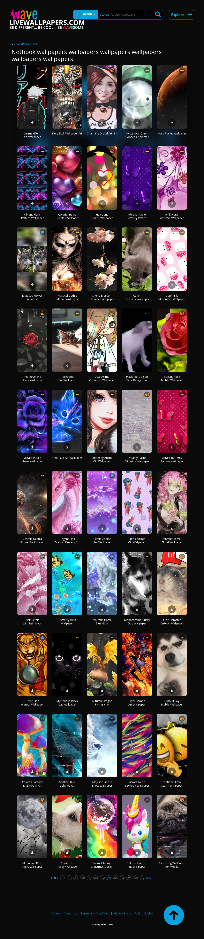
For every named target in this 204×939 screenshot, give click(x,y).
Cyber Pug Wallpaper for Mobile (172, 864)
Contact (56, 913)
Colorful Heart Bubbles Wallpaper (67, 216)
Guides (148, 913)
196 (122, 877)
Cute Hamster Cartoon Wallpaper (172, 621)
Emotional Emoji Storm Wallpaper (171, 783)
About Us (71, 913)
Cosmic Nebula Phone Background (32, 540)
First (54, 877)
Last (149, 877)
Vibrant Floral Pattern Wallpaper (32, 216)
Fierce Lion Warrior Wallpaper (32, 702)
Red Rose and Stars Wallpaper (32, 378)
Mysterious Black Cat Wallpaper (67, 702)
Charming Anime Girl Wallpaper (102, 459)
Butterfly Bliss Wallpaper (67, 621)
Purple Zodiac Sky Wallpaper (102, 540)
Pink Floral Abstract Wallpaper (172, 216)
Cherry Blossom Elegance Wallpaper (102, 297)
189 (76, 877)
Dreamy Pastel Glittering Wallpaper (137, 459)
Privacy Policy (122, 913)
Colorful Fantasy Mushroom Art (32, 783)
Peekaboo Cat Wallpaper (67, 378)
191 (89, 877)
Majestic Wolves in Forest (32, 297)
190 (82, 877)
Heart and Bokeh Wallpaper (102, 216)
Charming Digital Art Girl (102, 133)
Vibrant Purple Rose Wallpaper (32, 459)
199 (142, 877)
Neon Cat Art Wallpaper (67, 458)
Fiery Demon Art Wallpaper (136, 702)
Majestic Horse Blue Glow (102, 621)
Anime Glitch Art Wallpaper (32, 135)
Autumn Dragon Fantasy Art (102, 702)
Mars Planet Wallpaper (172, 133)
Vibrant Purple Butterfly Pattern (136, 216)
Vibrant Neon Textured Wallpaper (137, 783)
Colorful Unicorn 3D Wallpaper (137, 864)
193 (102, 877)
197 (129, 877)
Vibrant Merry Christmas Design (102, 864)
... (69, 877)
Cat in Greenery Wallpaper (137, 297)
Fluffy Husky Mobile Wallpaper (172, 702)
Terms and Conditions (95, 913)
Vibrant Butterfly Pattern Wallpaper (172, 459)
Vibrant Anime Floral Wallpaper (172, 540)
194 (109, 877)
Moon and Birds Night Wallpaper (32, 864)
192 (96, 877)
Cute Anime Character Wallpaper (102, 378)
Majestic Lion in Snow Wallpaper (102, 783)
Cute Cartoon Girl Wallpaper (137, 540)
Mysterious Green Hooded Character (136, 135)
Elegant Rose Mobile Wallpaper (172, 378)
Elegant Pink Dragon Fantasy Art (67, 540)
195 (116, 877)
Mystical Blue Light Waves (67, 783)
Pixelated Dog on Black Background (136, 378)
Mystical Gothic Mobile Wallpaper (67, 297)
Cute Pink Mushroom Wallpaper (171, 297)
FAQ (137, 913)
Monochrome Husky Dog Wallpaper (137, 621)
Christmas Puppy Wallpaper (67, 864)
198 (135, 877)
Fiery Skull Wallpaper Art (67, 133)
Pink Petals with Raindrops (32, 621)
